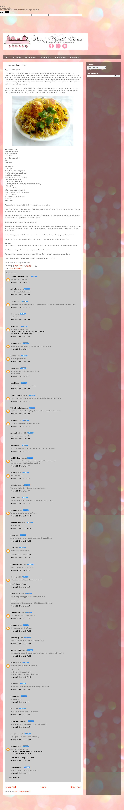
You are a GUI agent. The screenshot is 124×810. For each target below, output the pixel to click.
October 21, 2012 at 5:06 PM (20, 295)
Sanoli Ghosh (15, 594)
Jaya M (13, 383)
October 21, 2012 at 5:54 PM (20, 336)
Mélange (13, 445)
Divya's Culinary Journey (18, 584)
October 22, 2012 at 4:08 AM (20, 558)
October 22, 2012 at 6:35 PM (20, 702)
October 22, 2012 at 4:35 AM (20, 570)
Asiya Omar (14, 289)
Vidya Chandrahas (17, 395)
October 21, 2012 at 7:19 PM (20, 451)
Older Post (76, 787)
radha (12, 535)
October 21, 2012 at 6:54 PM (20, 414)
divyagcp (13, 577)
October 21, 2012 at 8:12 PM (20, 491)
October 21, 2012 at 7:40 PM (20, 466)
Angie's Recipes (16, 433)
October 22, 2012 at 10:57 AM (20, 631)
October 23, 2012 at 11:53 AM (20, 739)
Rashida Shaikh (16, 458)
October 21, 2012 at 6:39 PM (20, 389)
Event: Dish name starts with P (20, 555)
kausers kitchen (16, 650)
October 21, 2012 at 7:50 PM (20, 478)
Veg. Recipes (17, 57)
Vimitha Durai (15, 613)
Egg (11, 268)
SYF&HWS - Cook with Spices (20, 753)
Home (7, 57)
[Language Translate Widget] (96, 67)
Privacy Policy (74, 57)
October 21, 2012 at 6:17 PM (20, 361)
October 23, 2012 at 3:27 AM (20, 727)
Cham (12, 684)
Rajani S (13, 497)
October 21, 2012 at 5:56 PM (20, 349)
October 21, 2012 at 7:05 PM (20, 426)
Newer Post (10, 787)
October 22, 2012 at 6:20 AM (20, 606)
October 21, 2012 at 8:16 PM (20, 503)
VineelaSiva (14, 767)
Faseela (13, 356)
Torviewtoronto (15, 523)
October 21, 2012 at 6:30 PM (20, 376)
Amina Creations (16, 721)
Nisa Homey (14, 638)
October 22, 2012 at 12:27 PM (20, 677)
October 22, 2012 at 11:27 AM (20, 643)
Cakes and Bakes (45, 57)
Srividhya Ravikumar (18, 276)
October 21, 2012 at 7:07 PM (20, 439)
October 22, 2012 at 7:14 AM (20, 618)
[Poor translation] (7, 12)
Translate (101, 69)
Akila (12, 548)
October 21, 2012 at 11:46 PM (20, 528)
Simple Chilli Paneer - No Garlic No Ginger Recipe (27, 331)
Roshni (13, 696)
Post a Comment (14, 777)
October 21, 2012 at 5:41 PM (20, 320)
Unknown (13, 343)
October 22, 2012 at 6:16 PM (20, 689)
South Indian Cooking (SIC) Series (22, 758)
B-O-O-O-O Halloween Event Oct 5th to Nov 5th (26, 751)
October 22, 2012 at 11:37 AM (20, 656)
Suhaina (13, 301)
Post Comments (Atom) (22, 791)
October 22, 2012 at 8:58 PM (20, 714)
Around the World (60, 57)
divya (12, 314)
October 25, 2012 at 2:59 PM (20, 773)
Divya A (13, 326)
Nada (12, 709)
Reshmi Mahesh (16, 564)
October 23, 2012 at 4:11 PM (20, 760)
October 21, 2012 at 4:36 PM (20, 282)
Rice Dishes (18, 268)
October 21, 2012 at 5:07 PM (20, 307)
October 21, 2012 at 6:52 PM (20, 401)
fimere (12, 368)
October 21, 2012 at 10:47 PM (20, 516)
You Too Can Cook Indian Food (21, 334)
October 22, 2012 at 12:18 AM (20, 541)
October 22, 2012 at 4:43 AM (20, 587)
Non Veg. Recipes (30, 57)
